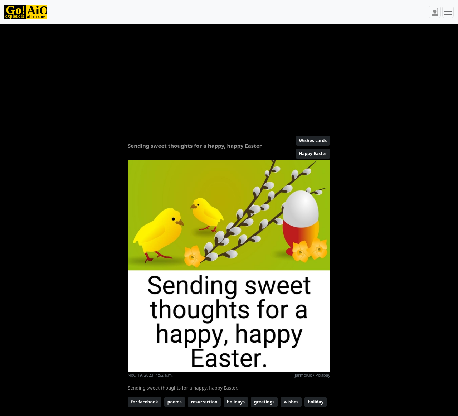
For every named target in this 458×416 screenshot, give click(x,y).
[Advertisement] (229, 76)
